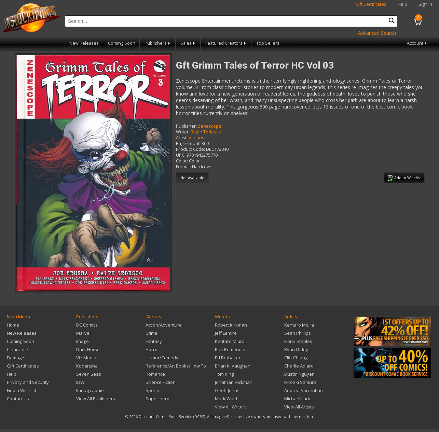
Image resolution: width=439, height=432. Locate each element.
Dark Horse (88, 349)
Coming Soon (121, 43)
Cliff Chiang (295, 358)
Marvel (83, 333)
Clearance (17, 349)
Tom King (224, 374)
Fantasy (154, 341)
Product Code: (190, 149)
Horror (152, 349)
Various (196, 138)
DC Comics (87, 325)
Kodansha (87, 366)
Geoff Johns (227, 390)
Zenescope (209, 126)
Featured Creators (226, 43)
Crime (151, 333)
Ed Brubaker (228, 358)
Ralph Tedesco (206, 132)
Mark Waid (226, 398)
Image (82, 341)
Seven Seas (88, 374)
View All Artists (299, 407)
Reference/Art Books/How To (176, 366)
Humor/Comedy (162, 358)
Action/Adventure (164, 325)
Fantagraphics (91, 390)
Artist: (182, 138)
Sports (152, 390)
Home (13, 325)
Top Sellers (267, 43)
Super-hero (157, 398)
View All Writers (231, 407)
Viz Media (86, 358)
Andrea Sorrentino (303, 390)
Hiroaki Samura (300, 382)
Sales (188, 43)
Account (417, 43)
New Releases (84, 43)
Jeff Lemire (226, 333)
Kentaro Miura (230, 341)
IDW (80, 382)
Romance (155, 374)
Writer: (183, 132)
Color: (182, 161)
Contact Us (18, 398)
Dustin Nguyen (299, 374)
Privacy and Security (28, 382)
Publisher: (186, 126)
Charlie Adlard (299, 366)
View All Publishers (95, 398)
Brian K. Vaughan (232, 366)
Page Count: (188, 143)
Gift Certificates (371, 4)
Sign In (425, 4)
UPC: (181, 155)
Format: (183, 167)
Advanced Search (377, 33)
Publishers (158, 43)
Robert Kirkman (231, 325)
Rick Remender (230, 349)
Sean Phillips (297, 333)
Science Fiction (161, 382)
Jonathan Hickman (233, 382)
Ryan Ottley (296, 349)
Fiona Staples (298, 341)
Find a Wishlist (21, 390)
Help (402, 4)
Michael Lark (297, 398)
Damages (17, 358)
